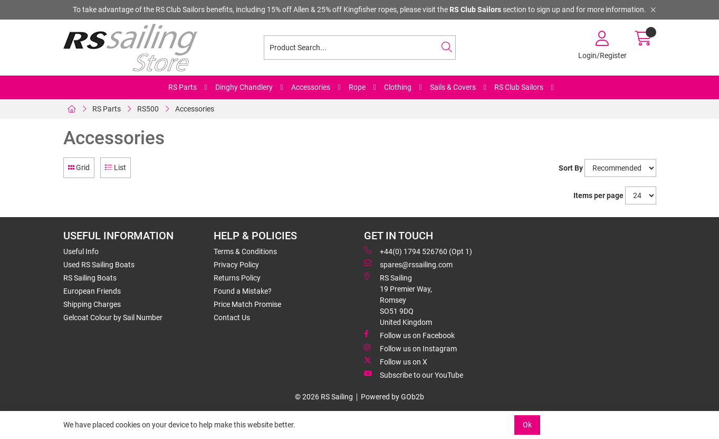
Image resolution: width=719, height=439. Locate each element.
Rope (357, 87)
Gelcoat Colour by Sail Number (112, 317)
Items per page (598, 195)
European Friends (92, 291)
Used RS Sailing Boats (99, 264)
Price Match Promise (247, 304)
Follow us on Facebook (409, 335)
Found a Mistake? (243, 291)
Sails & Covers (453, 87)
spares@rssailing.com (408, 264)
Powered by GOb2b (392, 397)
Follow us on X (395, 361)
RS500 (148, 109)
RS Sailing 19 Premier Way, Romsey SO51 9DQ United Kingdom (398, 299)
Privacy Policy (236, 264)
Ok (527, 425)
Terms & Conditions (245, 251)
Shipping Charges (92, 304)
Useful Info (81, 251)
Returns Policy (237, 278)
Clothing (397, 87)
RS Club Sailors (518, 87)
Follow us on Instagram (410, 348)
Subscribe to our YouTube (413, 374)
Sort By (571, 168)
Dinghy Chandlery (244, 87)
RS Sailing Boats (90, 278)
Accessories (310, 87)
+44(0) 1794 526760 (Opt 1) (418, 251)
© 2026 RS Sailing (324, 397)
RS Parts (182, 87)
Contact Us (232, 317)
